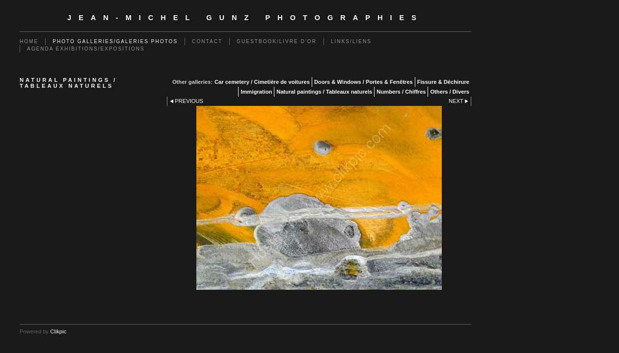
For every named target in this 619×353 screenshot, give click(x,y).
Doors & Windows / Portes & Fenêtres (363, 82)
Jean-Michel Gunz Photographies (245, 18)
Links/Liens (351, 41)
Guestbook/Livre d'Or (277, 41)
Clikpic (58, 331)
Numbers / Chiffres (401, 92)
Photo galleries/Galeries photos (115, 41)
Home (29, 41)
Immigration (256, 92)
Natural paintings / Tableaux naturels (324, 92)
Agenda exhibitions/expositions (86, 48)
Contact (207, 41)
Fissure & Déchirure (443, 82)
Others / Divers (449, 92)
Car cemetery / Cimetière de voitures (262, 82)
